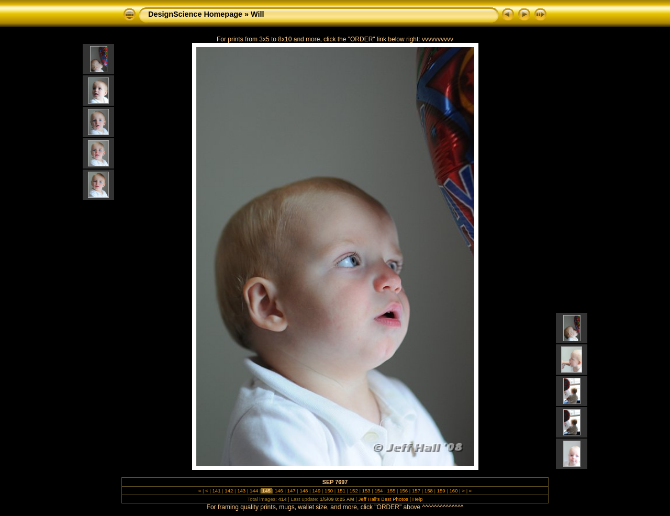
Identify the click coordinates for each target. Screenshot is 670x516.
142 (229, 490)
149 (316, 490)
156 (403, 490)
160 (453, 490)
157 (415, 490)
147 (291, 490)
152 (353, 490)
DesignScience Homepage (195, 14)
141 (216, 490)
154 (378, 490)
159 (441, 490)
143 (241, 490)
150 (328, 490)
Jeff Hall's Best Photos (384, 499)
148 (303, 490)
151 (341, 490)
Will (257, 14)
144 (253, 490)
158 (428, 490)
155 (391, 490)
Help (417, 499)
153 (366, 490)
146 (278, 490)
